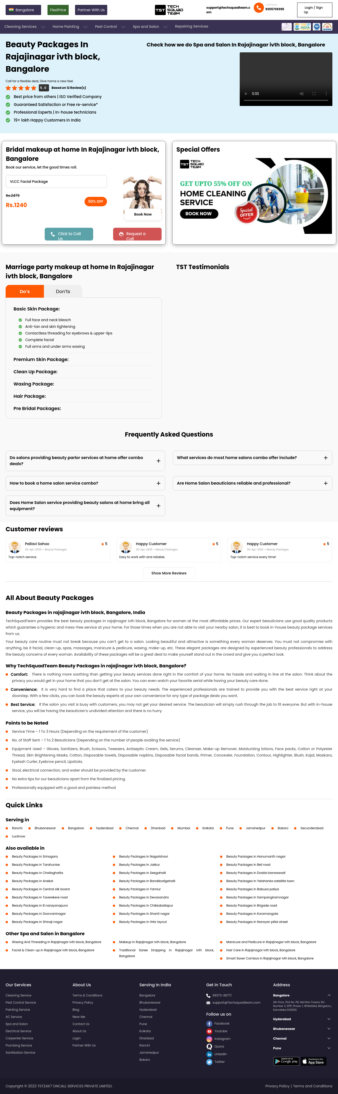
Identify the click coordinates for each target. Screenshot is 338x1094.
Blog (76, 1009)
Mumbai (183, 828)
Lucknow (18, 836)
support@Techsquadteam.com (236, 1002)
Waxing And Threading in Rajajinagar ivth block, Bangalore (56, 942)
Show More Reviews (169, 573)
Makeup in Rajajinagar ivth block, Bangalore (152, 942)
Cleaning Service (18, 995)
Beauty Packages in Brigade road (251, 905)
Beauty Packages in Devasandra (144, 897)
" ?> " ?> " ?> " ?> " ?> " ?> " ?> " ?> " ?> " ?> (56, 181)
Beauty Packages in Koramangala (252, 913)
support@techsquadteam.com (228, 9)
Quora (215, 1046)
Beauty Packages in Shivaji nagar (37, 922)
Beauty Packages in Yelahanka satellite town (260, 881)
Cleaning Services (25, 27)
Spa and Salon (150, 27)
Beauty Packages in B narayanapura (40, 905)
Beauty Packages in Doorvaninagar (39, 913)
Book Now (142, 214)
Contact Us (81, 1024)
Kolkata (208, 828)
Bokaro (283, 828)
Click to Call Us (69, 236)
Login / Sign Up (313, 9)
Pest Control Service (21, 1002)
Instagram (218, 1039)
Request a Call (136, 236)
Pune (230, 828)
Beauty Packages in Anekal (32, 881)
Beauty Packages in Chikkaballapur (146, 905)
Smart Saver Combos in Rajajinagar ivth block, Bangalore (270, 958)
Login (77, 1038)
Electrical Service (18, 1031)
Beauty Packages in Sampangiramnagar (257, 897)
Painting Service (18, 1009)
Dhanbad (158, 828)
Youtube (216, 1031)
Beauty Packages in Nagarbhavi (143, 856)
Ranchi (17, 828)
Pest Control (110, 27)
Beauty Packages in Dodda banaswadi (255, 873)
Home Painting (71, 27)
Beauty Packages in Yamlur (140, 889)
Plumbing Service (19, 1045)
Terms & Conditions (87, 995)
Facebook (218, 1023)
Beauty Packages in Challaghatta (37, 873)
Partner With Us (91, 10)
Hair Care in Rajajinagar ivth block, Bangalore (260, 950)
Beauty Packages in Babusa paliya (252, 889)
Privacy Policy (83, 1002)
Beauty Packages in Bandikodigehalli (147, 881)
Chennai (132, 828)
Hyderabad (105, 828)
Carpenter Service (19, 1038)
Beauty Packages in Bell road (248, 864)
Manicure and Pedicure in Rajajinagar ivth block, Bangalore (271, 942)
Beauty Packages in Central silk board (41, 889)
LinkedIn (216, 1054)
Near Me (79, 1017)
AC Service (14, 1017)
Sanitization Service (20, 1052)
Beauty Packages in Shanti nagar (144, 913)
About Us (79, 1031)
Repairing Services (191, 26)
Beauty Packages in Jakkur (139, 864)
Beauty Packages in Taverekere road (40, 897)
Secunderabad (311, 828)
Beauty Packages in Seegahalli (142, 873)
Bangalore (76, 828)
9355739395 (274, 9)
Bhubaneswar (45, 828)
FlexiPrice (58, 10)
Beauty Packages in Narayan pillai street (257, 922)
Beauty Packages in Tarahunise (36, 864)
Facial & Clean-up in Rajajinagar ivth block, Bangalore (53, 950)
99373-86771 (222, 995)
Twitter (215, 1062)
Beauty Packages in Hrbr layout (143, 922)
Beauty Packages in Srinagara (35, 856)
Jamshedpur (255, 828)
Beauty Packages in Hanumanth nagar (256, 856)
